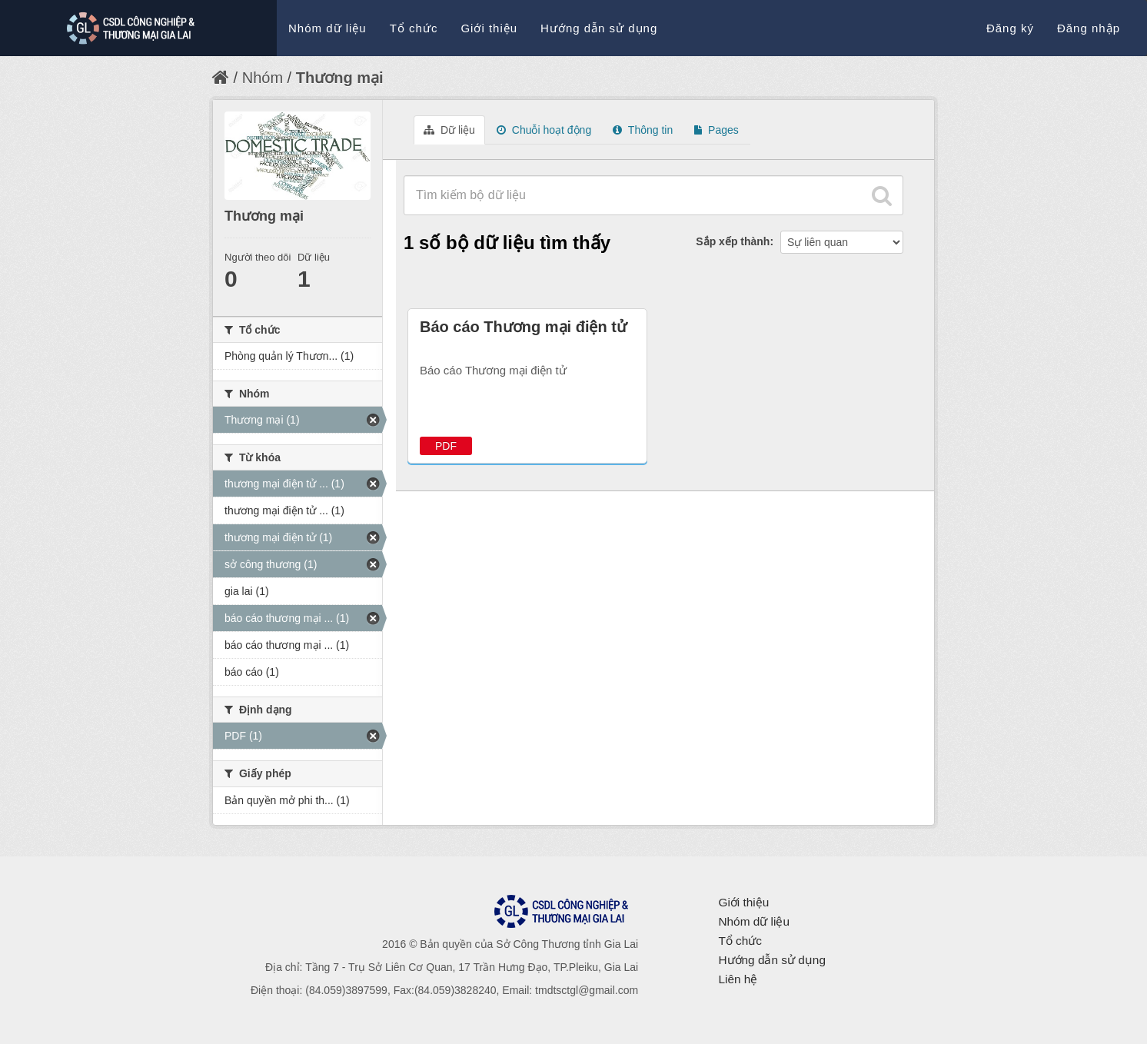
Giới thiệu (488, 28)
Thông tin (643, 130)
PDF (446, 446)
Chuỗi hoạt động (544, 130)
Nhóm (262, 77)
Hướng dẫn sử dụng (598, 28)
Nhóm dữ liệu (327, 28)
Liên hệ (737, 979)
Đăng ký (1010, 28)
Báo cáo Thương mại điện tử (523, 326)
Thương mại (340, 77)
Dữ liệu (449, 130)
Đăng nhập (1088, 28)
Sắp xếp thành (733, 241)
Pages (716, 130)
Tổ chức (414, 28)
